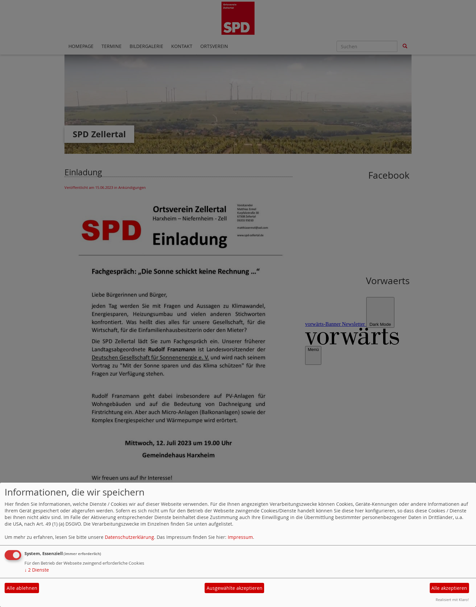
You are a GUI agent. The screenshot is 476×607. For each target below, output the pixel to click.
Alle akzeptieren (449, 588)
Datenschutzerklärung (129, 537)
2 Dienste (36, 570)
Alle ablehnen (22, 588)
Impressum (240, 537)
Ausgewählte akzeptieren (234, 588)
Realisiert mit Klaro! (452, 599)
